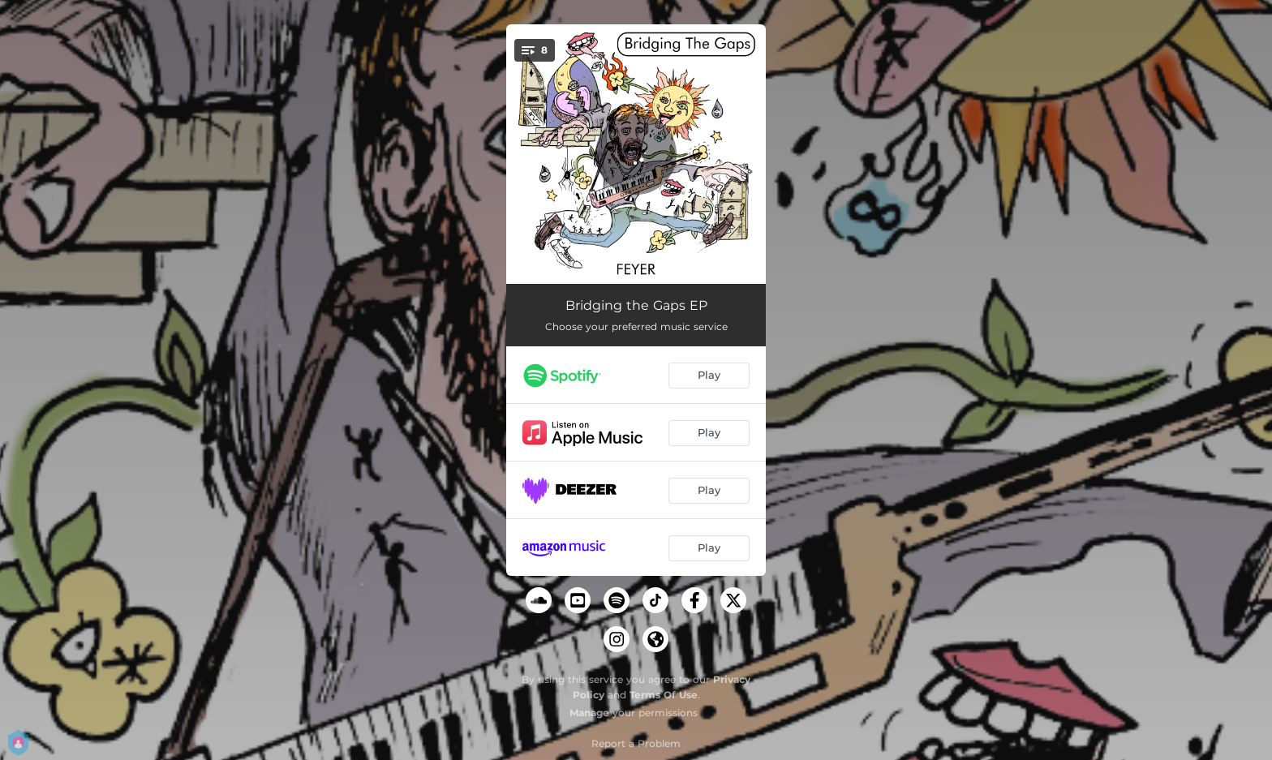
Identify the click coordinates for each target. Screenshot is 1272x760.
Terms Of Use (664, 695)
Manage (589, 712)
